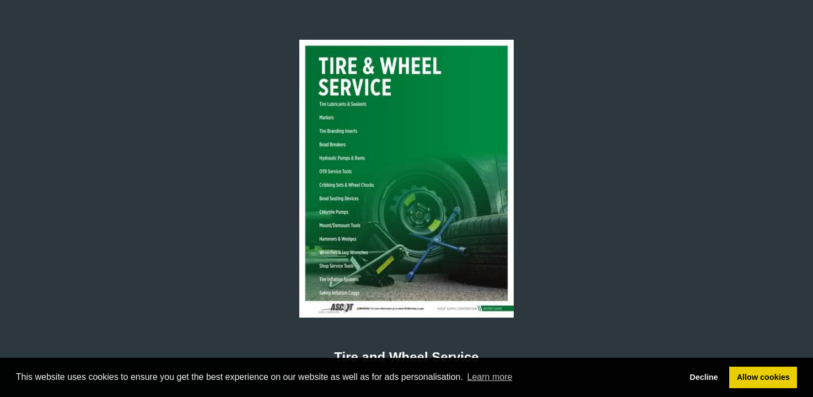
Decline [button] (704, 377)
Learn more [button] (490, 377)
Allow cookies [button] (763, 377)
